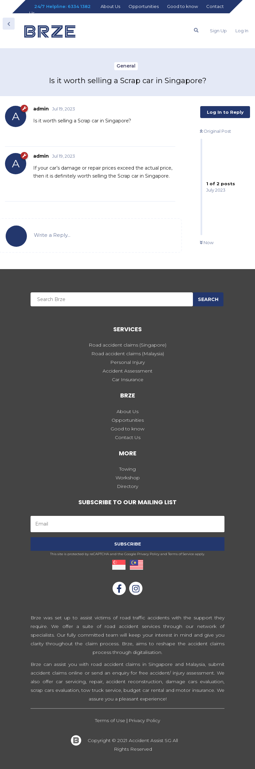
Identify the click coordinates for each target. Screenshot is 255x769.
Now (206, 242)
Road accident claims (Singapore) (127, 345)
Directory (127, 486)
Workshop (128, 478)
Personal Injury (127, 362)
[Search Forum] (196, 30)
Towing (127, 469)
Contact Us (127, 437)
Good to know (182, 6)
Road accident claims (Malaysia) (127, 354)
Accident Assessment (127, 371)
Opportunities (143, 6)
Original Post (215, 131)
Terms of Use (111, 720)
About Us (110, 6)
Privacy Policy (144, 720)
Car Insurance (127, 380)
